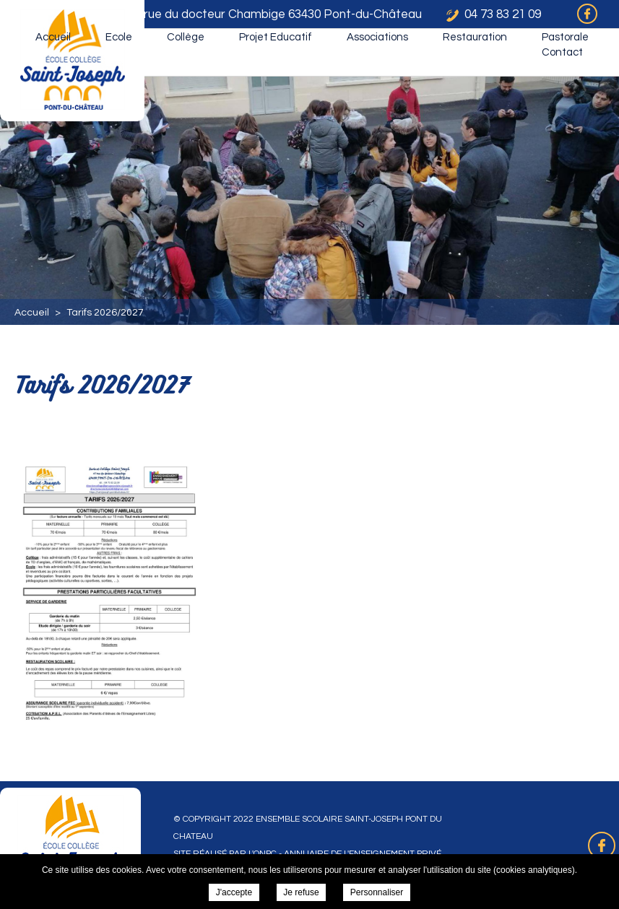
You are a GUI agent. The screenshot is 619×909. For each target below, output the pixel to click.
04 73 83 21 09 (502, 14)
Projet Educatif (275, 37)
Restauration (475, 37)
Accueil (53, 37)
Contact (562, 52)
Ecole (118, 37)
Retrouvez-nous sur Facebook (601, 845)
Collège (185, 37)
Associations (377, 37)
